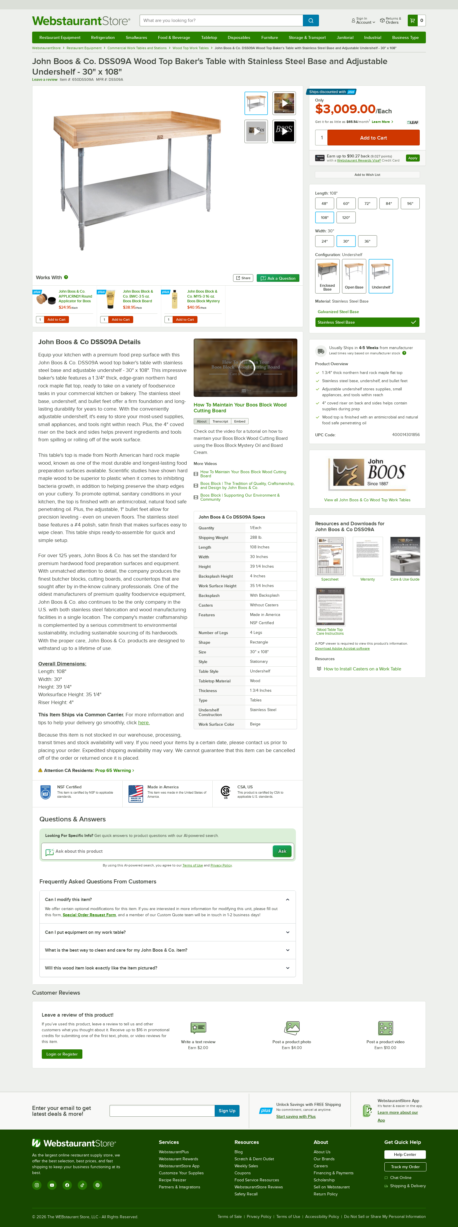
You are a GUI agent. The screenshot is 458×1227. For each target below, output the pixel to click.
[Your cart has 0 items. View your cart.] (417, 20)
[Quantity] (321, 137)
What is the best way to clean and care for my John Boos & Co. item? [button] (116, 950)
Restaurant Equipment (59, 37)
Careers (321, 1166)
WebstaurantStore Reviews (259, 1187)
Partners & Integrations (179, 1187)
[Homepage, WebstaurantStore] (81, 20)
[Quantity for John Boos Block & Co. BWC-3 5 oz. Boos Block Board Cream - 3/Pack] (104, 319)
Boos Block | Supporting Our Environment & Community (240, 497)
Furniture (269, 37)
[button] (256, 103)
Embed (239, 421)
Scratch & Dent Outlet (254, 1159)
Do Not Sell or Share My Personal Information (385, 1217)
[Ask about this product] (167, 851)
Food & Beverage (174, 37)
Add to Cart (56, 320)
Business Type (405, 37)
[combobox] (221, 20)
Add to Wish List (367, 175)
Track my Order (405, 1166)
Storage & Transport (307, 37)
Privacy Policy (221, 865)
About (202, 421)
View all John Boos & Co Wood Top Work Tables (367, 500)
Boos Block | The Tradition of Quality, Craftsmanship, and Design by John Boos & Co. (247, 486)
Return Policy (326, 1194)
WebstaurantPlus (174, 1152)
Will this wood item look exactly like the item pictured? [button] (101, 968)
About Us (322, 1152)
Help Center (405, 1154)
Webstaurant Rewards (178, 1159)
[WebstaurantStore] (80, 1143)
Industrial (372, 37)
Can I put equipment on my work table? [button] (85, 932)
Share (243, 278)
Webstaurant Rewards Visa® (359, 160)
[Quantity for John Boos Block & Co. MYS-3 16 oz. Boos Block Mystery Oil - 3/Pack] (168, 319)
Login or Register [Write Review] (62, 1054)
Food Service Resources (257, 1180)
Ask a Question (278, 278)
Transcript (220, 421)
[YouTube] (52, 1185)
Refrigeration (103, 37)
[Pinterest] (97, 1185)
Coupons (243, 1173)
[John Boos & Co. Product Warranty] (367, 559)
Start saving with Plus (296, 1116)
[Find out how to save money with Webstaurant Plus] (37, 292)
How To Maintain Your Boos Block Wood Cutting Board (243, 474)
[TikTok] (82, 1185)
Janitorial (345, 37)
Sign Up (227, 1110)
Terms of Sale (230, 1217)
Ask (282, 851)
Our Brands (324, 1159)
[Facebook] (67, 1185)
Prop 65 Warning (113, 770)
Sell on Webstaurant (332, 1187)
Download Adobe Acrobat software (342, 648)
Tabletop (209, 37)
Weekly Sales (246, 1166)
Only (319, 100)
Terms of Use (193, 865)
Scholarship (324, 1180)
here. (144, 722)
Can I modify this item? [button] (68, 899)
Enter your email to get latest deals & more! (61, 1111)
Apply (414, 159)
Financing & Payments (334, 1173)
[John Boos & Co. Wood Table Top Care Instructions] (330, 611)
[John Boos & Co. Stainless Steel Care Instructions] (405, 559)
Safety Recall (246, 1194)
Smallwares (136, 37)
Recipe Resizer (172, 1180)
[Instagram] (36, 1185)
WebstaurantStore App (179, 1166)
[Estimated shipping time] (404, 353)
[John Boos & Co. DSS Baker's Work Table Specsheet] (330, 559)
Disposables (239, 37)
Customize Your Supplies (181, 1173)
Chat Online (398, 1177)
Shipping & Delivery (405, 1186)
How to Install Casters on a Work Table (372, 668)
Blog (239, 1152)
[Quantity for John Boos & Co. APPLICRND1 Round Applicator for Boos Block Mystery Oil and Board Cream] (40, 319)
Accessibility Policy (322, 1217)
